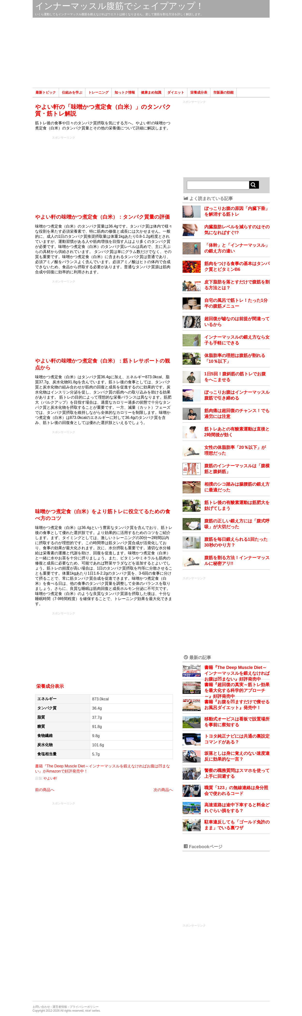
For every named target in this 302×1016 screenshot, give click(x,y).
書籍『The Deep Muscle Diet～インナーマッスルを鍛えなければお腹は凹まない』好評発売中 (237, 673)
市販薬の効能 (223, 92)
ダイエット (175, 92)
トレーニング (98, 92)
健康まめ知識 (151, 92)
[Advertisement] (151, 53)
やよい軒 (50, 778)
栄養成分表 (198, 92)
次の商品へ (163, 790)
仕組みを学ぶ (72, 92)
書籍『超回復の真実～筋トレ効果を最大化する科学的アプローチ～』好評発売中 (237, 690)
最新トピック (46, 92)
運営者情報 (59, 1007)
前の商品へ (44, 790)
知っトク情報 (125, 92)
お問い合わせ (41, 1007)
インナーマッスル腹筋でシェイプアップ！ (119, 6)
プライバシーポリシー (84, 1007)
